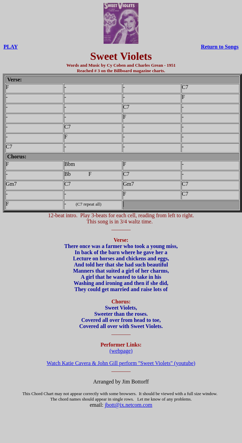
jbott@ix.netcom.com (128, 405)
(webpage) (121, 351)
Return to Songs (220, 47)
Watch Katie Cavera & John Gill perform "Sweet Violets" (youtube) (121, 363)
